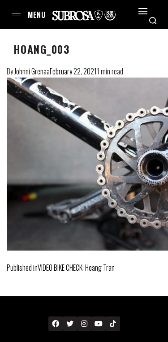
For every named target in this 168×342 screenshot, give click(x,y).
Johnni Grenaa (32, 71)
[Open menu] (16, 15)
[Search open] (153, 21)
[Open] (143, 11)
